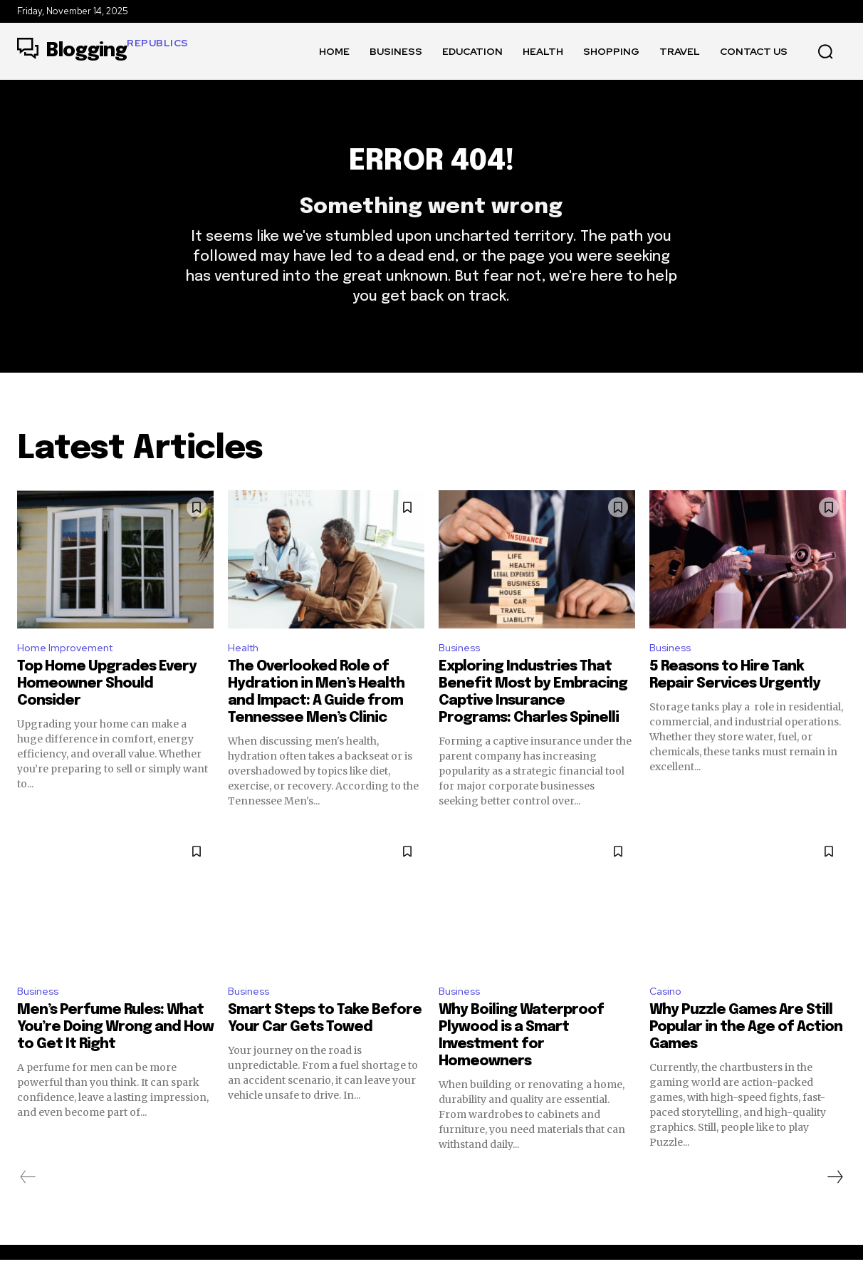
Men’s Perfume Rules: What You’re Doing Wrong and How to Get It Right (115, 1051)
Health (245, 668)
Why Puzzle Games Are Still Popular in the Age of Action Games (745, 1051)
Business (462, 668)
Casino (667, 1014)
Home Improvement (68, 668)
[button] (825, 51)
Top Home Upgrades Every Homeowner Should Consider (107, 705)
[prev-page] (28, 1201)
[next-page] (834, 1201)
